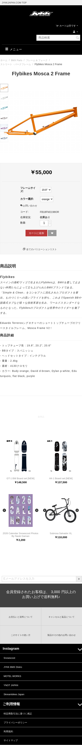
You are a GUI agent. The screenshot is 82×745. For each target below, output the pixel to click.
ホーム (3, 60)
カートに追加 (36, 233)
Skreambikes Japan (14, 694)
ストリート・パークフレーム (15, 64)
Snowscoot (9, 658)
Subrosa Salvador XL (61, 533)
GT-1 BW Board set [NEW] (20, 478)
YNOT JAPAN (11, 685)
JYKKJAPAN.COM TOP (14, 2)
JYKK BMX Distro (13, 667)
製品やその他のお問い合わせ (61, 635)
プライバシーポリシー (15, 722)
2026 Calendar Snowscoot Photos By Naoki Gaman (20, 534)
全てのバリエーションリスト (41, 249)
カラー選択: (27, 198)
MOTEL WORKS (12, 676)
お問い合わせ (28, 205)
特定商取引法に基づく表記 (18, 713)
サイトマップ (11, 740)
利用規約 (8, 731)
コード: (24, 211)
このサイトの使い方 (20, 635)
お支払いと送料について (21, 617)
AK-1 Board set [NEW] (61, 478)
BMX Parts (16, 60)
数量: (23, 222)
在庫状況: (25, 217)
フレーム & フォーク (37, 60)
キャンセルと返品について (62, 617)
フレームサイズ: (27, 189)
